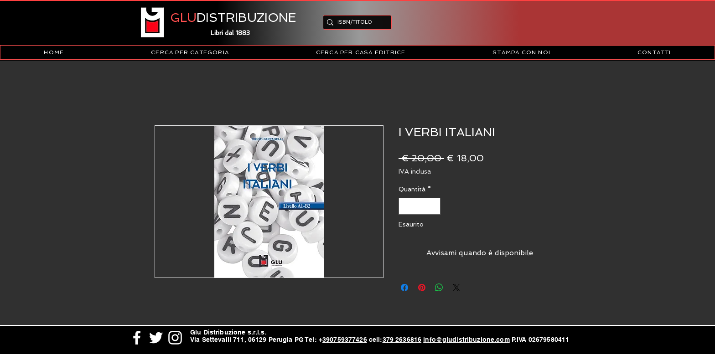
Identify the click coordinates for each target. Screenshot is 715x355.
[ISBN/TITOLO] (354, 22)
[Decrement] (405, 206)
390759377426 (344, 339)
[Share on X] (456, 287)
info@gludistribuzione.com (466, 339)
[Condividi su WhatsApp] (439, 287)
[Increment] (433, 206)
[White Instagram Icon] (175, 338)
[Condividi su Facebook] (404, 287)
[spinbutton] (419, 206)
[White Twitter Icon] (156, 338)
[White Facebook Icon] (137, 338)
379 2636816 (402, 339)
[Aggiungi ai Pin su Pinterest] (421, 287)
